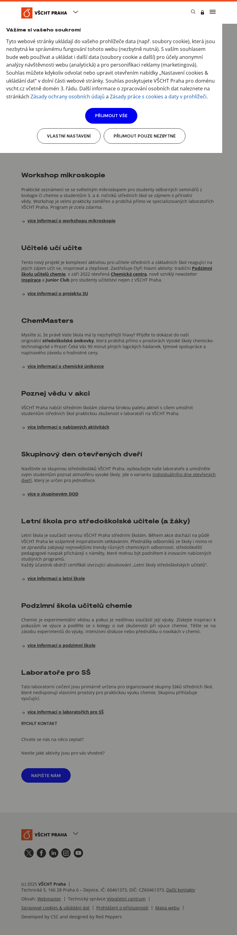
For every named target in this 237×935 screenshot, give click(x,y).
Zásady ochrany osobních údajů (68, 96)
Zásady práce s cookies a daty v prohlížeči (158, 96)
